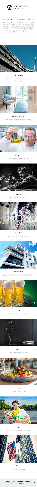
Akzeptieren (13, 484)
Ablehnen (22, 484)
